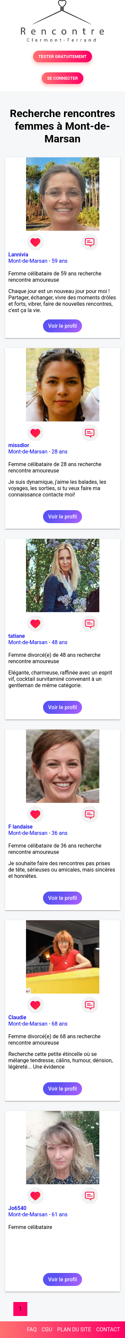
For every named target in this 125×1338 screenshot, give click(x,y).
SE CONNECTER (62, 78)
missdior (18, 445)
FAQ (32, 1329)
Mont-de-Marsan (27, 261)
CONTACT (108, 1329)
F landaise (20, 827)
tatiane (16, 636)
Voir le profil (62, 326)
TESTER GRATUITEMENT (62, 56)
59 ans (60, 261)
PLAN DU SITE (74, 1329)
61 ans (60, 1214)
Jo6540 (17, 1208)
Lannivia (18, 254)
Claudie (17, 1017)
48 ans (60, 642)
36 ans (60, 833)
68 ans (60, 1024)
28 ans (60, 451)
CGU (47, 1329)
